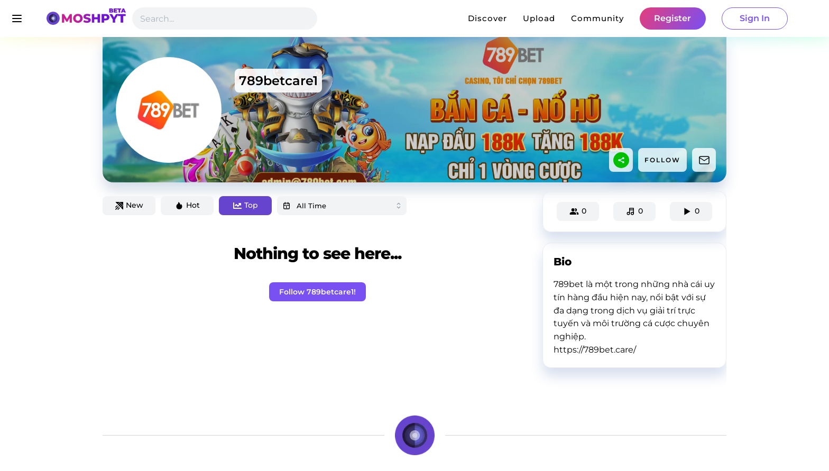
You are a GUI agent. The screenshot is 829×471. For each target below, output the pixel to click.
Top (245, 205)
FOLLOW (662, 160)
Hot (187, 205)
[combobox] (342, 205)
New (129, 205)
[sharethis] (621, 160)
